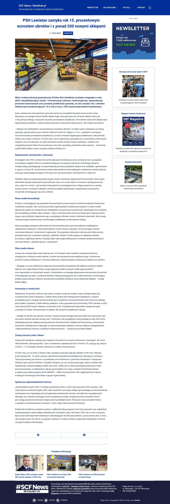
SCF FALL (128, 7)
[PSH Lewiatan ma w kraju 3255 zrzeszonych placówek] (61, 463)
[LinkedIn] (84, 435)
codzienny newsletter (81, 489)
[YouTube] (49, 500)
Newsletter (92, 8)
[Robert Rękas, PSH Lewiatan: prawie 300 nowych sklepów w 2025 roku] (29, 463)
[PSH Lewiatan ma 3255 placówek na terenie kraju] (93, 463)
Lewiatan (68, 33)
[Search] (150, 7)
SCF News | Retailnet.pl (32, 5)
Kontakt (141, 8)
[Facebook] (38, 435)
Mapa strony (104, 500)
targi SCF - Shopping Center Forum (76, 486)
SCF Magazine (111, 7)
